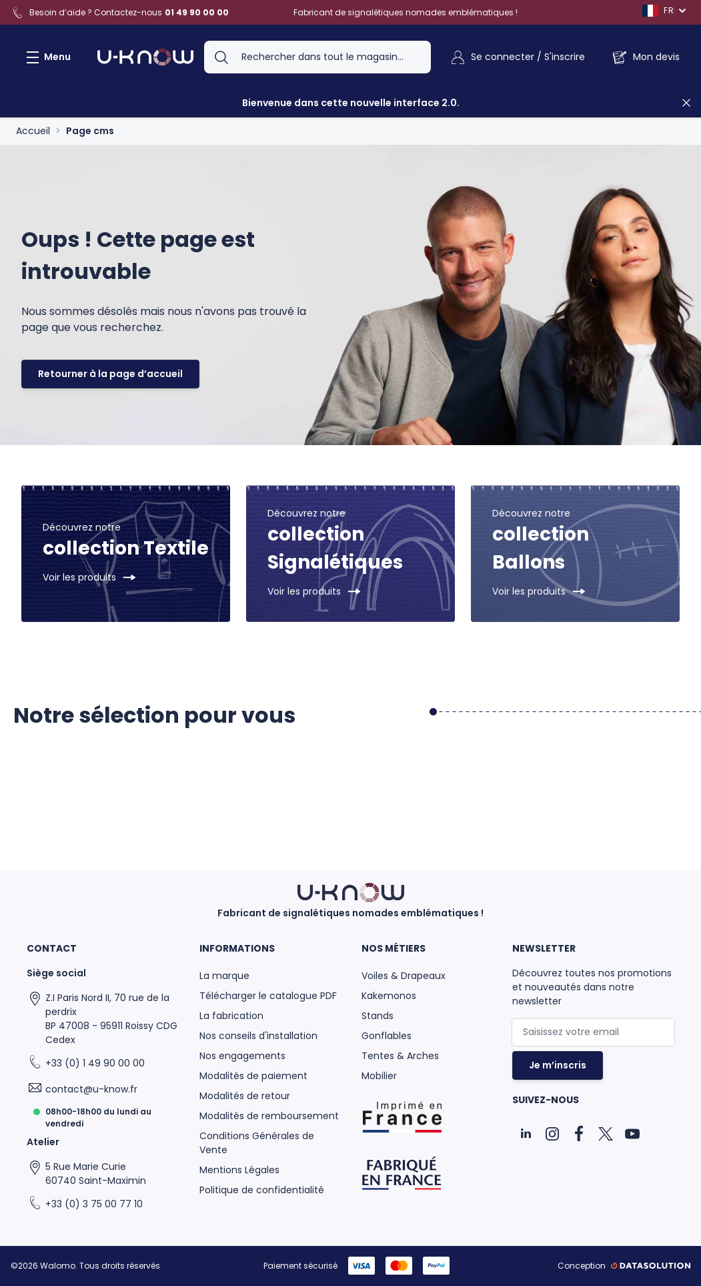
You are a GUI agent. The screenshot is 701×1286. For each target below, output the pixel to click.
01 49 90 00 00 (197, 12)
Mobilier (379, 1075)
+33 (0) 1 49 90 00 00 (95, 1063)
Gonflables (387, 1035)
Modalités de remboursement (269, 1115)
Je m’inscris (557, 1065)
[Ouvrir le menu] (46, 57)
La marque (224, 975)
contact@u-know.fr (91, 1089)
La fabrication (231, 1015)
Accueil (33, 130)
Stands (378, 1015)
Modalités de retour (244, 1095)
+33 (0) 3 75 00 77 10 (94, 1204)
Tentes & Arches (400, 1055)
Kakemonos (389, 995)
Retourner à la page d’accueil (110, 373)
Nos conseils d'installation (258, 1035)
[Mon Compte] (517, 57)
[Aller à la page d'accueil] (145, 57)
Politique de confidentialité (261, 1190)
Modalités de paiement (253, 1075)
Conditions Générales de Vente (256, 1143)
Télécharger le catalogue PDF (268, 995)
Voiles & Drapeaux (404, 975)
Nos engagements (242, 1055)
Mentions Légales (239, 1170)
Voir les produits (79, 577)
